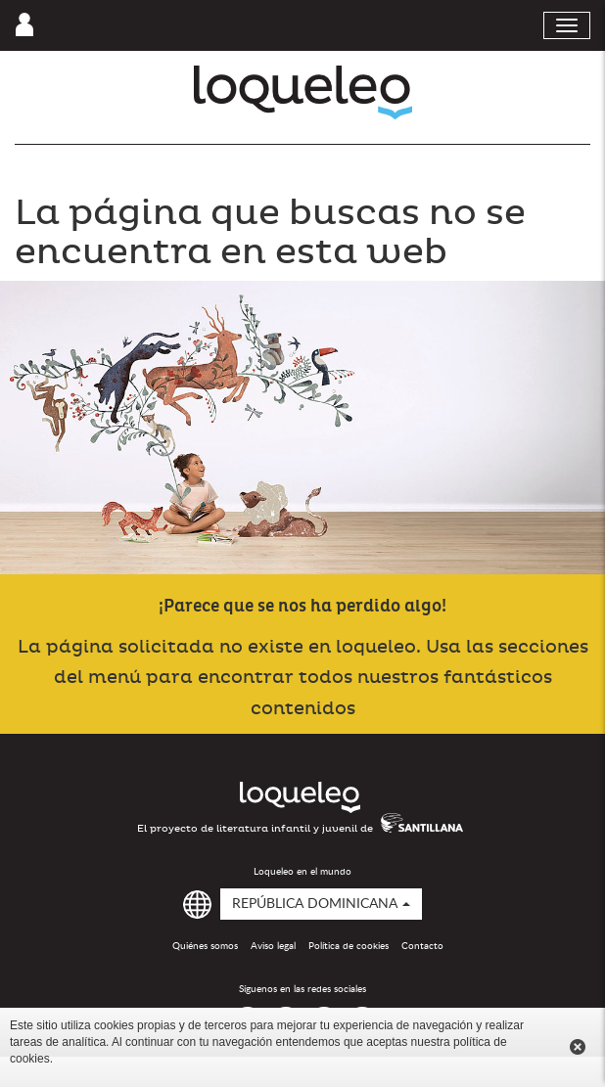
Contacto (422, 946)
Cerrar (577, 1047)
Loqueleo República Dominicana (303, 92)
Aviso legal (273, 946)
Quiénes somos (205, 946)
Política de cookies (348, 946)
